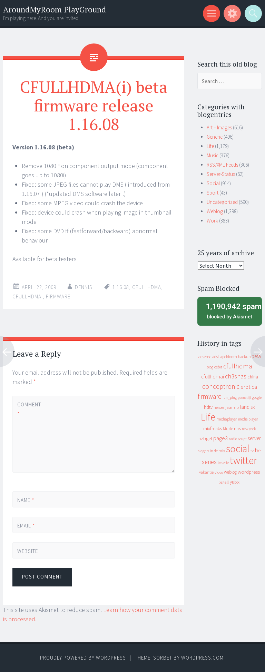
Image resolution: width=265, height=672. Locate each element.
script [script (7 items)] (242, 439)
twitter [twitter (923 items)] (243, 460)
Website (27, 551)
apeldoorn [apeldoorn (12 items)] (228, 356)
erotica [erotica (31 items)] (249, 386)
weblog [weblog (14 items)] (230, 472)
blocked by (232, 310)
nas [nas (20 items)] (237, 428)
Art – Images (219, 127)
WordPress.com (202, 657)
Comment (29, 409)
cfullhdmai (27, 296)
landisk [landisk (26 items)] (247, 407)
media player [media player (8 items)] (248, 419)
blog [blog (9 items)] (210, 367)
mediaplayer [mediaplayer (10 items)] (226, 419)
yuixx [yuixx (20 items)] (234, 482)
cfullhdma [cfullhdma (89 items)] (237, 366)
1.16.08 (120, 287)
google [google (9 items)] (257, 397)
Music (212, 155)
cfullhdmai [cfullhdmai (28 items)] (212, 376)
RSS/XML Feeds (222, 164)
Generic (215, 137)
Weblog (215, 211)
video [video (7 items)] (219, 472)
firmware (58, 296)
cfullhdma (146, 287)
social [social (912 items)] (237, 448)
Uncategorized (222, 202)
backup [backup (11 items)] (244, 356)
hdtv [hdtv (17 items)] (208, 407)
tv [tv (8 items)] (252, 450)
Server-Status (221, 174)
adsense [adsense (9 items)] (204, 356)
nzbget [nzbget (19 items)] (205, 438)
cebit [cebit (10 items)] (218, 366)
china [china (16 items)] (252, 377)
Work (212, 220)
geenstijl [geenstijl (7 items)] (244, 397)
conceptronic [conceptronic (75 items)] (220, 386)
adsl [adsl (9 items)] (215, 356)
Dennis (83, 287)
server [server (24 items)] (254, 438)
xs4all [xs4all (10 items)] (224, 482)
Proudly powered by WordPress (83, 657)
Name (26, 500)
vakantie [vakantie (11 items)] (206, 472)
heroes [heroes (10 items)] (219, 407)
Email (26, 525)
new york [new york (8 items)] (249, 428)
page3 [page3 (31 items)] (220, 438)
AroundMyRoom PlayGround (54, 9)
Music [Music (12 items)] (228, 428)
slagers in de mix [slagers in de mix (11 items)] (211, 450)
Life (210, 146)
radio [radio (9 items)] (233, 438)
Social (213, 183)
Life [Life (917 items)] (208, 417)
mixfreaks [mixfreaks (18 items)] (212, 428)
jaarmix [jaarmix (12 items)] (232, 407)
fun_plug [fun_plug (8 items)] (230, 397)
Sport (212, 192)
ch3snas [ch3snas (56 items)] (235, 376)
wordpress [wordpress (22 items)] (249, 471)
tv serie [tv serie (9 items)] (223, 462)
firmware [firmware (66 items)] (210, 396)
